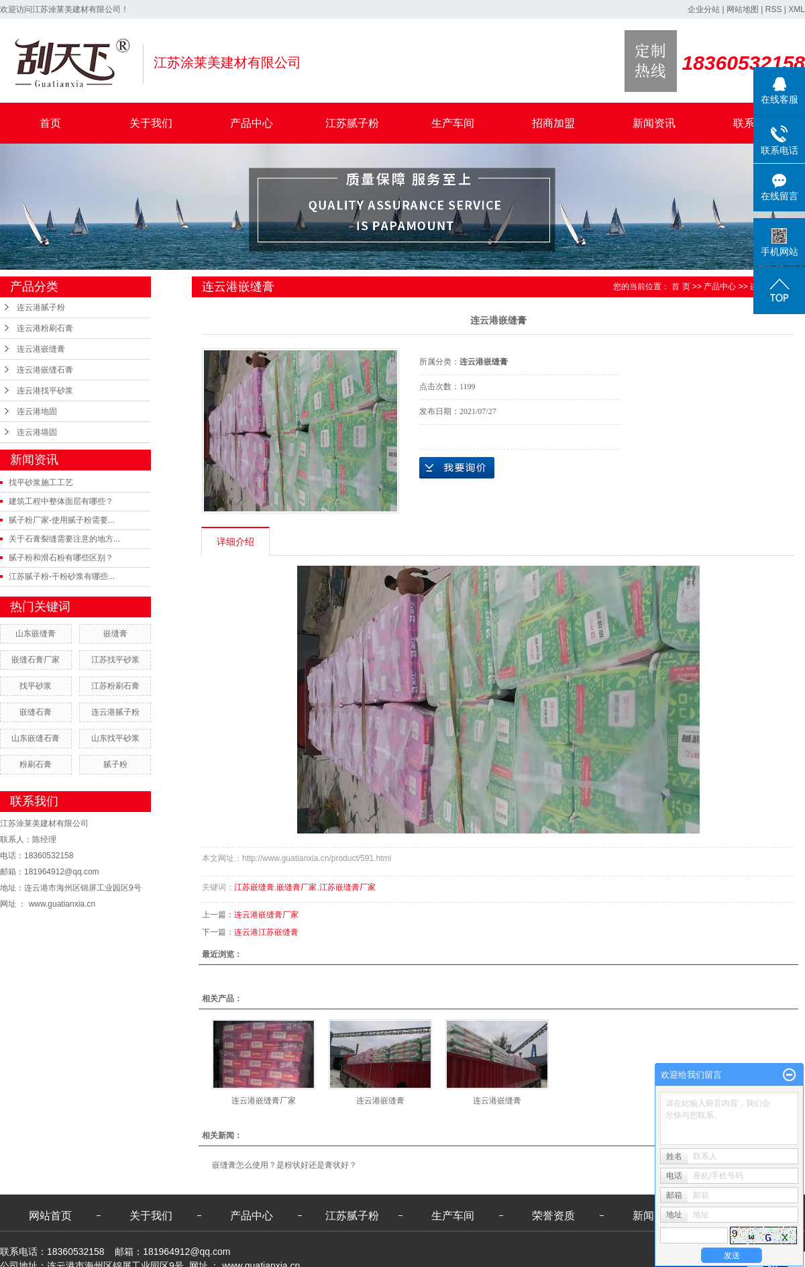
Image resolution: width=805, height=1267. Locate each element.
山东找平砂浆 (115, 738)
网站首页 (50, 1215)
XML (796, 9)
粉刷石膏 (35, 764)
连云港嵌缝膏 (41, 349)
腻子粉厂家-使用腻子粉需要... (62, 520)
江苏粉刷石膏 (115, 686)
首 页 (681, 286)
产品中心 (251, 123)
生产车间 (452, 123)
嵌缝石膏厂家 (35, 659)
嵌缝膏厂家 (296, 887)
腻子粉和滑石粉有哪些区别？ (61, 557)
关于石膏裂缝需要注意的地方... (64, 539)
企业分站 (704, 9)
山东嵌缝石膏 (35, 738)
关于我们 (150, 123)
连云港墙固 (37, 432)
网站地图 (743, 9)
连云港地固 (37, 411)
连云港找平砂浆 (45, 390)
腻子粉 (115, 764)
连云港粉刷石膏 (45, 328)
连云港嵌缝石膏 (45, 369)
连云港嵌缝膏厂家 (266, 914)
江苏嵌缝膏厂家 (347, 887)
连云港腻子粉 (41, 307)
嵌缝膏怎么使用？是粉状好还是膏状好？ (284, 1165)
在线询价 (456, 467)
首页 (50, 123)
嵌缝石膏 (35, 712)
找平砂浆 (35, 686)
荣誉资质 (553, 1215)
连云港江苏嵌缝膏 (266, 932)
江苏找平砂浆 (115, 659)
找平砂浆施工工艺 (41, 482)
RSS (773, 9)
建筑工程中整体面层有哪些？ (61, 501)
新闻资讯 (654, 123)
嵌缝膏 (115, 633)
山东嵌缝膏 (35, 633)
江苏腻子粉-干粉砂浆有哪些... (62, 576)
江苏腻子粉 (352, 123)
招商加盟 (553, 123)
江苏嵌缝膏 (254, 887)
